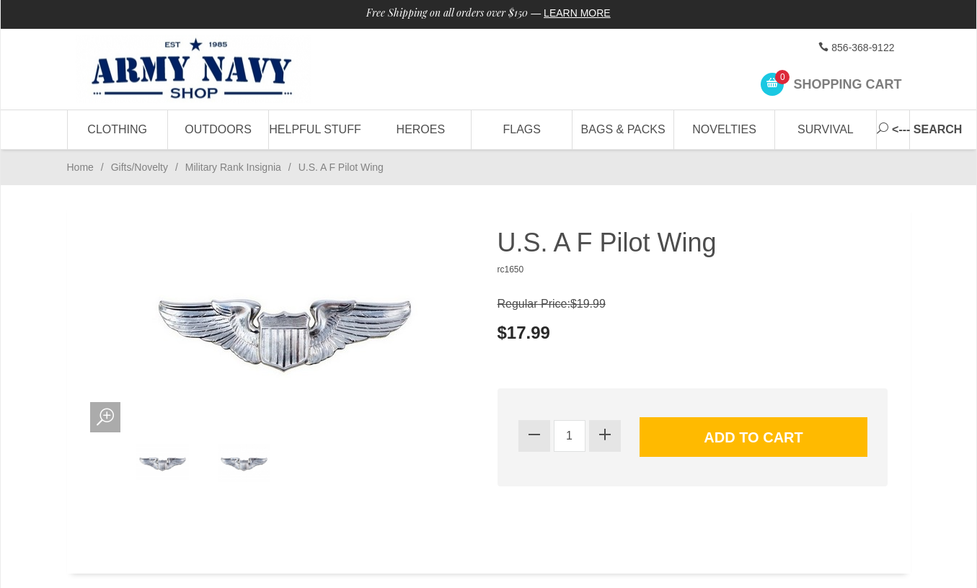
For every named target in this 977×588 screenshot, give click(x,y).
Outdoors (218, 129)
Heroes (421, 129)
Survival (825, 129)
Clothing (117, 129)
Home (80, 167)
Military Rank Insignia (233, 167)
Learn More (577, 13)
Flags (522, 129)
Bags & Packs (623, 129)
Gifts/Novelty (139, 167)
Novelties (724, 129)
